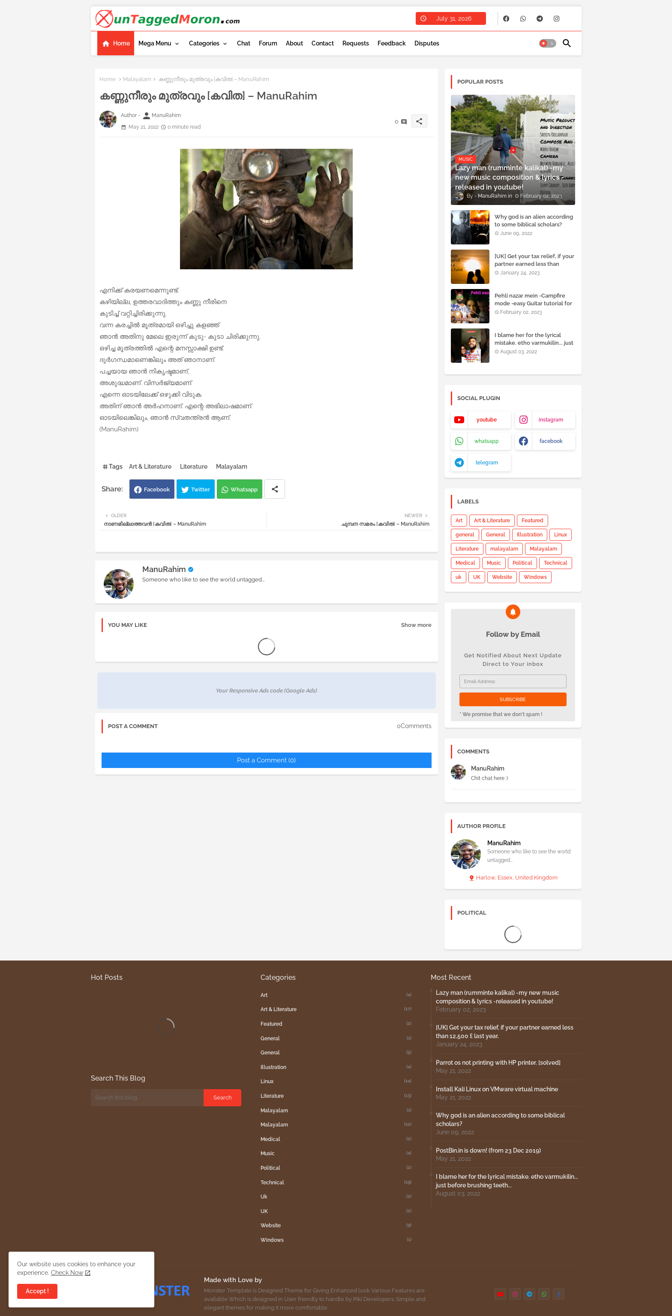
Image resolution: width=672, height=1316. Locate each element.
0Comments (414, 726)
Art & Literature (150, 466)
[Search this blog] (147, 1097)
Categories (204, 43)
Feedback (392, 43)
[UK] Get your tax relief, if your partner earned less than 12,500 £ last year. (534, 264)
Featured (532, 521)
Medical (465, 563)
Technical (555, 563)
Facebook (157, 489)
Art (459, 521)
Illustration (530, 535)
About (294, 43)
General (495, 535)
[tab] (115, 43)
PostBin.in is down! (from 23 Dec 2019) (488, 1150)
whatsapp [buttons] (486, 441)
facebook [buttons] (551, 441)
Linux (560, 535)
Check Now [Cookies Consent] (67, 1272)
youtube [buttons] (487, 420)
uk (459, 577)
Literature (193, 466)
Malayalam (137, 79)
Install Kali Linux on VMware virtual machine (497, 1089)
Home (121, 43)
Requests (355, 43)
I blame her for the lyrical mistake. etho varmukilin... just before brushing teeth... (534, 343)
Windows (535, 577)
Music (494, 563)
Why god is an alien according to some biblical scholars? (534, 221)
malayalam (504, 549)
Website (502, 577)
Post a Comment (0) (266, 760)
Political (522, 563)
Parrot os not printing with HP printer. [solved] (498, 1062)
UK (476, 577)
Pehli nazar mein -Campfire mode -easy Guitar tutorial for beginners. (533, 303)
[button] (547, 43)
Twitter (200, 489)
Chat (243, 43)
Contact (323, 43)
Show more (416, 625)
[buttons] (506, 18)
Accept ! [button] (37, 1291)
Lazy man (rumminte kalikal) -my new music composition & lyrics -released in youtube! (497, 997)
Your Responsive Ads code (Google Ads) (266, 690)
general (465, 535)
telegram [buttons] (487, 463)
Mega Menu (154, 43)
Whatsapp (244, 489)
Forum (268, 43)
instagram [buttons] (551, 420)
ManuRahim (164, 569)
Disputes (426, 43)
